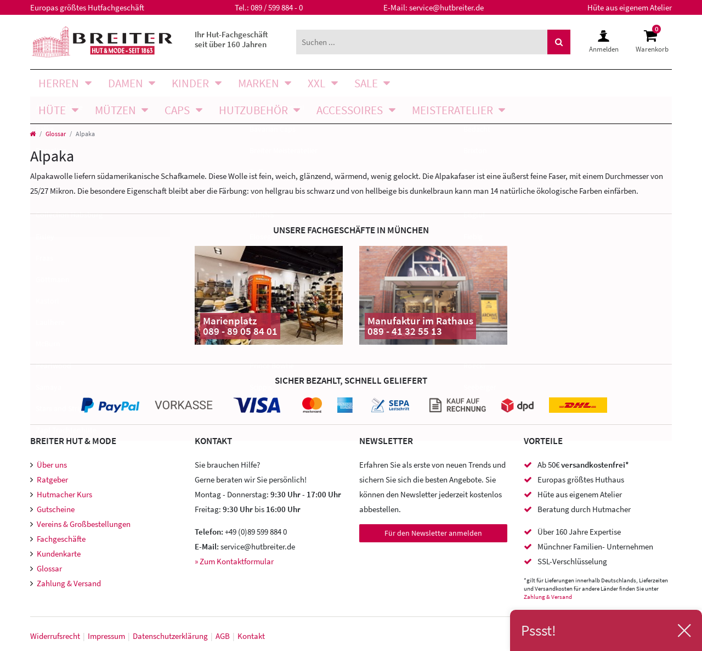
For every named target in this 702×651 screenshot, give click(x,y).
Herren (58, 83)
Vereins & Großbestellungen (84, 524)
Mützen (115, 110)
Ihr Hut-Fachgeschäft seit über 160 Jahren (231, 39)
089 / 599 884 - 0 (277, 7)
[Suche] (558, 42)
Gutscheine (56, 509)
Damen (125, 83)
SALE (366, 83)
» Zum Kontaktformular (234, 561)
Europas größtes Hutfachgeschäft (87, 7)
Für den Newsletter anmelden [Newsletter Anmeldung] (433, 533)
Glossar (56, 134)
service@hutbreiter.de (446, 7)
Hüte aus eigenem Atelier (629, 7)
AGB (223, 636)
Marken (258, 83)
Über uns (52, 464)
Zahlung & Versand (69, 583)
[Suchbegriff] (421, 42)
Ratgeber (52, 479)
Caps (177, 110)
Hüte (52, 110)
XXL (316, 83)
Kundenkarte (59, 553)
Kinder (190, 83)
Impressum (106, 636)
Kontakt (251, 636)
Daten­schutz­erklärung (170, 636)
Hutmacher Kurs (64, 494)
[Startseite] (33, 134)
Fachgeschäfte (61, 539)
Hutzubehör (253, 110)
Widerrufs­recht (55, 636)
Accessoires (349, 110)
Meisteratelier (452, 110)
